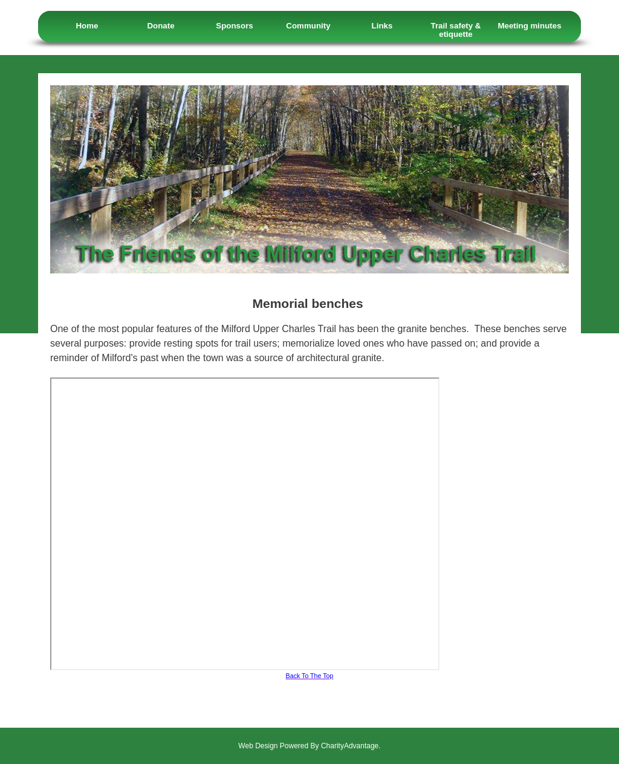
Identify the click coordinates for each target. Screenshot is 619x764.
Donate (160, 25)
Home (87, 25)
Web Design (257, 746)
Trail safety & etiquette (456, 30)
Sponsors (234, 25)
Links (382, 25)
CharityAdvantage (349, 746)
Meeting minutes (529, 25)
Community (308, 25)
